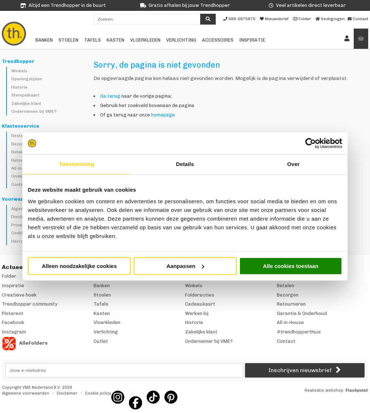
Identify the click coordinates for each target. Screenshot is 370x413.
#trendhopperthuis (299, 332)
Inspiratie (252, 40)
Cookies (19, 232)
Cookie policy (98, 393)
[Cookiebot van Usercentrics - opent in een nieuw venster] (310, 143)
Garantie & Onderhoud (302, 313)
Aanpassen (185, 266)
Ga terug (110, 96)
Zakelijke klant (26, 103)
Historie (19, 87)
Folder (9, 276)
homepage (163, 115)
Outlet (101, 341)
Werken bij (196, 313)
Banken (44, 40)
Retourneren (291, 304)
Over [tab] (293, 164)
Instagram (14, 332)
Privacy (19, 224)
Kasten (115, 40)
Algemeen (21, 208)
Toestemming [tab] (76, 164)
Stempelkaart (25, 95)
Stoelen (68, 40)
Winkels (19, 70)
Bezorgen (21, 143)
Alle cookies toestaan (290, 266)
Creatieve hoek (19, 295)
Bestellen (20, 135)
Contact (19, 184)
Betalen (19, 151)
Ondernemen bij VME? (34, 111)
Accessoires (217, 40)
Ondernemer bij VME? (209, 341)
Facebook (13, 322)
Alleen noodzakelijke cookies (79, 266)
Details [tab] (185, 164)
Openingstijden (26, 78)
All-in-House (23, 168)
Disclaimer (22, 216)
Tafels (92, 40)
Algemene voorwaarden (25, 393)
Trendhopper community (29, 304)
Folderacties (199, 295)
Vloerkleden (145, 40)
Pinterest (12, 313)
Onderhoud (22, 176)
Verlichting (181, 40)
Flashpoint (356, 390)
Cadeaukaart (200, 304)
